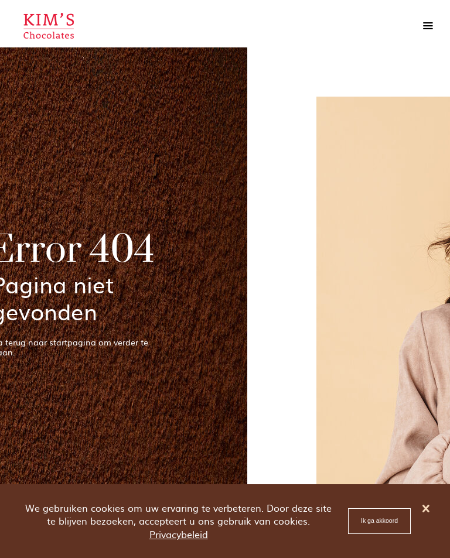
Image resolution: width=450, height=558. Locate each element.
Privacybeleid (178, 534)
